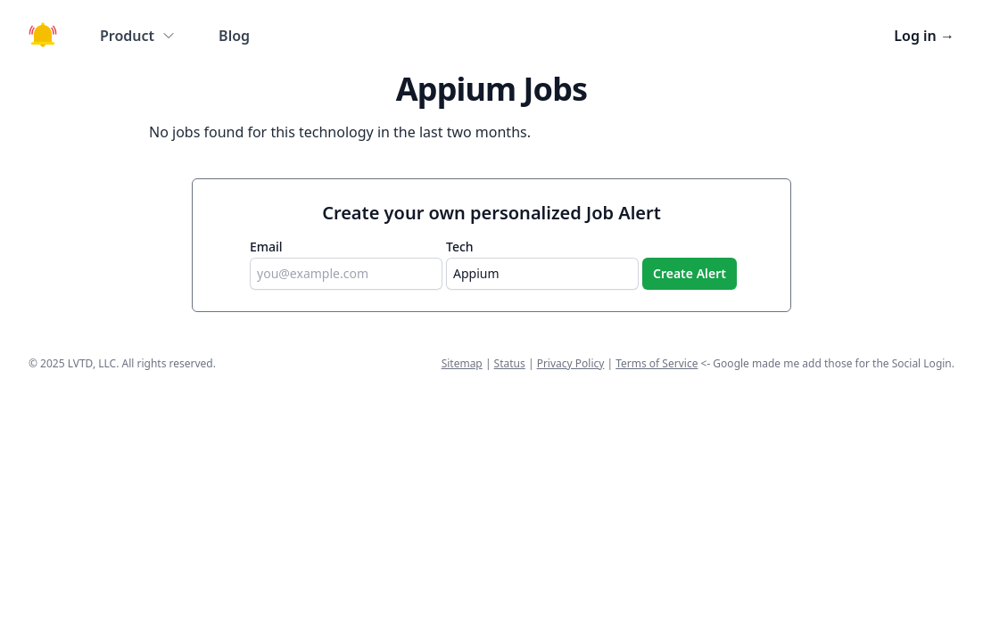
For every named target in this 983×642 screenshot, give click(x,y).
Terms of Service (656, 363)
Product (138, 35)
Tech (460, 246)
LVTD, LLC (92, 363)
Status (509, 363)
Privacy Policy (571, 363)
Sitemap (462, 363)
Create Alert (689, 273)
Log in (924, 35)
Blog (234, 35)
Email (266, 246)
